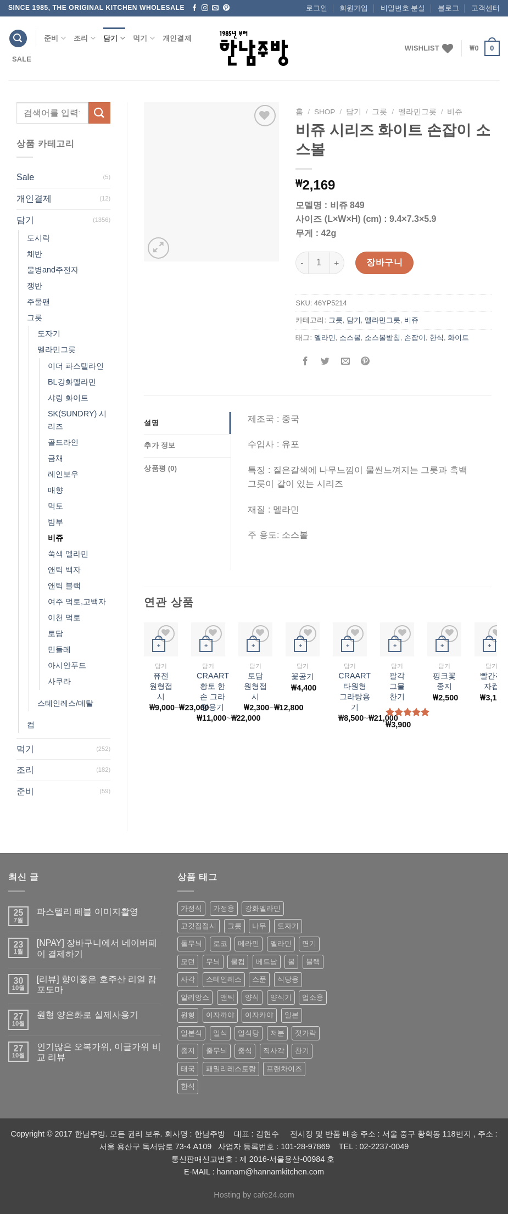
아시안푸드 (67, 665)
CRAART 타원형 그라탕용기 (354, 691)
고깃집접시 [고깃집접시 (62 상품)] (198, 926)
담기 (114, 38)
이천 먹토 (64, 617)
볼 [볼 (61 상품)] (291, 961)
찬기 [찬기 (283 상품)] (302, 1050)
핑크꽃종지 (444, 680)
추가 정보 (159, 445)
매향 (55, 490)
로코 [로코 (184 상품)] (220, 943)
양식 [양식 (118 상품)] (252, 997)
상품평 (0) (160, 468)
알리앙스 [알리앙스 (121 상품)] (195, 997)
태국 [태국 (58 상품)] (188, 1069)
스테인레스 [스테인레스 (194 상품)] (224, 979)
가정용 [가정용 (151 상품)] (224, 908)
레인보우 (63, 474)
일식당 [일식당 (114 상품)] (248, 1033)
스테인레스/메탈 (65, 703)
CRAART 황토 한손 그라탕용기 (213, 691)
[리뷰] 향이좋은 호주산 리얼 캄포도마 (97, 984)
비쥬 (55, 537)
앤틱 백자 (64, 569)
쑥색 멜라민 (68, 553)
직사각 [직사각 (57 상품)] (273, 1050)
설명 (151, 423)
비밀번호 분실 (403, 8)
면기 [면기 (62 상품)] (309, 943)
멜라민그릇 (56, 349)
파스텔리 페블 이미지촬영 (87, 911)
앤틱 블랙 (64, 585)
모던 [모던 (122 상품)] (188, 961)
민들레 (59, 649)
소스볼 (350, 337)
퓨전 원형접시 (160, 685)
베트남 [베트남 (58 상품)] (266, 961)
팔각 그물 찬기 (397, 685)
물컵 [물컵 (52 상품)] (238, 961)
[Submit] (99, 113)
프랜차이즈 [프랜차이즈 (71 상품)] (284, 1069)
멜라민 (325, 337)
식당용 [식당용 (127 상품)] (288, 979)
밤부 (55, 521)
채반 (34, 253)
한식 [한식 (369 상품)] (188, 1086)
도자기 (48, 333)
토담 (55, 633)
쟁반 (34, 285)
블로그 (448, 8)
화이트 (458, 337)
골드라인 (63, 442)
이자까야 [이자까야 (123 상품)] (220, 1015)
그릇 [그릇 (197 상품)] (234, 926)
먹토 (55, 506)
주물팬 (38, 301)
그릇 (34, 317)
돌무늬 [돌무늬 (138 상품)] (191, 943)
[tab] (187, 423)
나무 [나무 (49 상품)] (259, 926)
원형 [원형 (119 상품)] (188, 1015)
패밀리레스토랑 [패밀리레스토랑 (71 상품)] (231, 1069)
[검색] (18, 39)
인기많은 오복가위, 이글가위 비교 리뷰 (99, 1052)
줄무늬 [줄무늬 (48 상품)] (216, 1050)
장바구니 (384, 262)
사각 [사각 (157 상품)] (188, 979)
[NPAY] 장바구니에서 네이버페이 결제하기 (97, 948)
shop (325, 112)
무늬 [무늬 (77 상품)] (213, 961)
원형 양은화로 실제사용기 (87, 1015)
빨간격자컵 (491, 680)
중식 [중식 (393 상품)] (245, 1050)
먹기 (144, 38)
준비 (55, 38)
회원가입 (353, 8)
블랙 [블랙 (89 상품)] (313, 961)
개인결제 (177, 38)
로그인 (316, 8)
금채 (55, 458)
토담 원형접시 (255, 685)
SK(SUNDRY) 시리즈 (77, 420)
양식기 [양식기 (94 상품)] (281, 997)
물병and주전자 (53, 269)
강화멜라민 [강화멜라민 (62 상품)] (263, 908)
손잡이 (415, 337)
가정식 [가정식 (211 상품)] (191, 908)
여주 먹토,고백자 (77, 601)
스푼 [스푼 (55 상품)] (259, 979)
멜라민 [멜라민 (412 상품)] (281, 943)
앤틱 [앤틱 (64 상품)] (227, 997)
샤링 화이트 (68, 397)
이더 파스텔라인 (76, 365)
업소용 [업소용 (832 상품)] (312, 997)
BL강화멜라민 (72, 381)
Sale (21, 59)
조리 (85, 38)
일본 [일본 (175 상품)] (291, 1015)
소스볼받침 (382, 337)
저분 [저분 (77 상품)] (277, 1033)
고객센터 (485, 8)
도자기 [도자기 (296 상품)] (288, 926)
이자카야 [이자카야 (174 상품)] (259, 1015)
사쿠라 (59, 681)
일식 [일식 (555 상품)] (220, 1033)
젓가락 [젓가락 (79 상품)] (305, 1033)
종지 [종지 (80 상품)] (188, 1050)
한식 (436, 337)
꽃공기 (302, 676)
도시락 (38, 237)
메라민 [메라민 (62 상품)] (248, 943)
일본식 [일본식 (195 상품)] (191, 1033)
